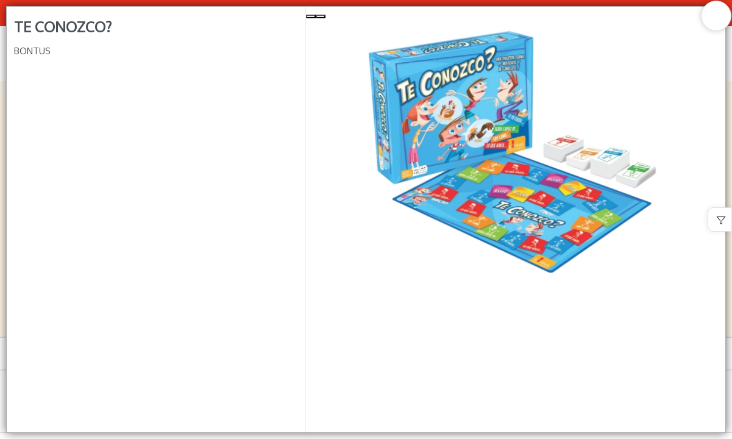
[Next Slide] (320, 16)
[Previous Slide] (311, 16)
